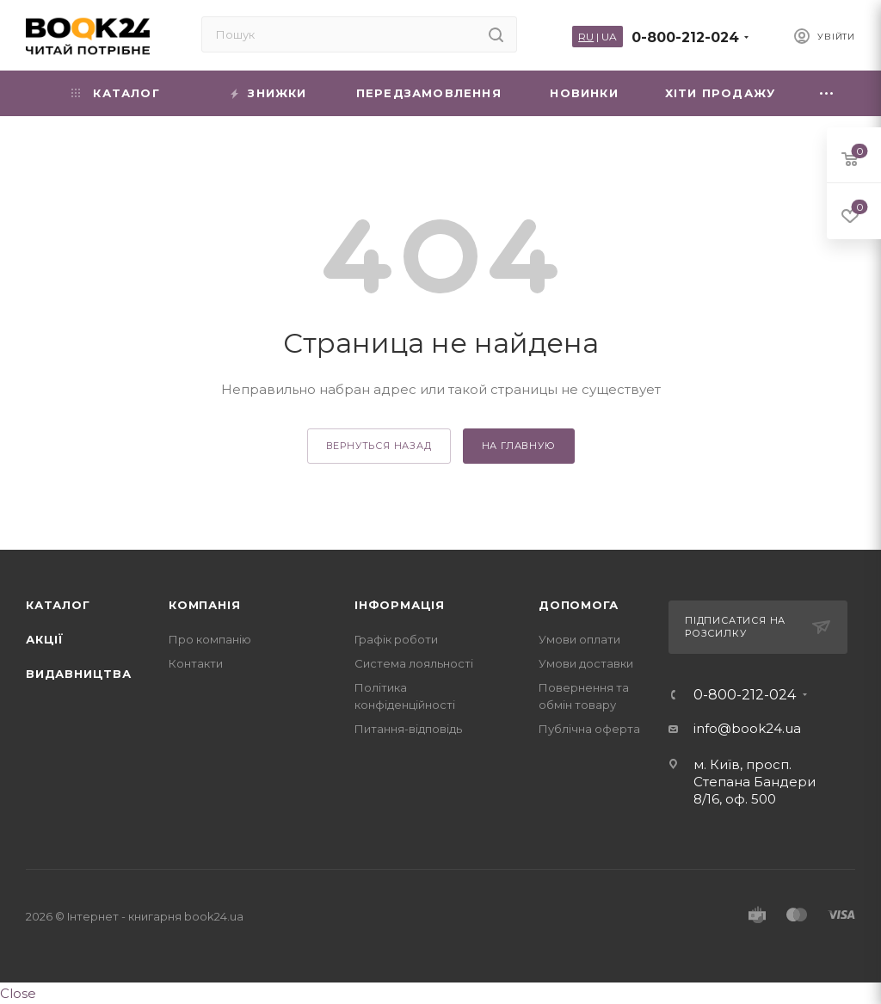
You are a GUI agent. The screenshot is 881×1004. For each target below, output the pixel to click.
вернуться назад (379, 446)
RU (586, 36)
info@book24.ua (747, 728)
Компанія (204, 605)
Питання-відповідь (408, 729)
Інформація (399, 605)
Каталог (58, 605)
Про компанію (210, 639)
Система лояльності (413, 663)
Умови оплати (579, 639)
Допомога (578, 605)
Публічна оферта (589, 729)
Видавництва (79, 674)
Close (18, 993)
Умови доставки (586, 663)
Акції (45, 639)
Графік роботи (396, 639)
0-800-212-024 (685, 37)
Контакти (196, 663)
